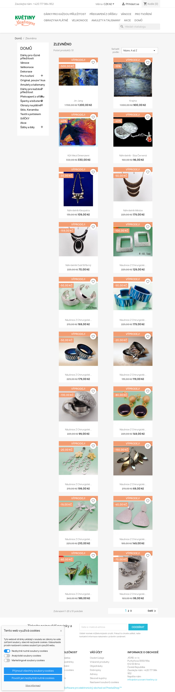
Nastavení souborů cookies (104, 682)
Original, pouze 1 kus (32, 80)
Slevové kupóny (98, 678)
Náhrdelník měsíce (133, 210)
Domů (138, 20)
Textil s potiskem (30, 114)
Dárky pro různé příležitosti (30, 57)
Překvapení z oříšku (103, 14)
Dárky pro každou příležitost (65, 14)
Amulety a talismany (105, 20)
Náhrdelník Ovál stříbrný (78, 265)
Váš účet (96, 652)
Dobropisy (95, 670)
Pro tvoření (143, 14)
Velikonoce (80, 20)
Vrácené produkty (99, 661)
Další (152, 611)
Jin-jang (78, 100)
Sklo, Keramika (29, 109)
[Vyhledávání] (139, 26)
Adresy (94, 674)
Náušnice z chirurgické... (133, 265)
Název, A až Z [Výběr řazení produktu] (139, 50)
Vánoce (126, 14)
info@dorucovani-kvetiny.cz (142, 679)
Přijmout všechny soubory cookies (33, 670)
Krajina (133, 100)
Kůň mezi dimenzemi (78, 155)
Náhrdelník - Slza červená (133, 155)
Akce (127, 20)
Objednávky (96, 665)
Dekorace (26, 71)
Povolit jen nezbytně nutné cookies (33, 678)
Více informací (32, 685)
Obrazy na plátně (56, 20)
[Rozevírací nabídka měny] (109, 4)
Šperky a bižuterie (31, 101)
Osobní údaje (97, 657)
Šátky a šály (27, 127)
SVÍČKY (24, 118)
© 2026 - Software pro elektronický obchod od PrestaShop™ (87, 687)
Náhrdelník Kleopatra (78, 210)
